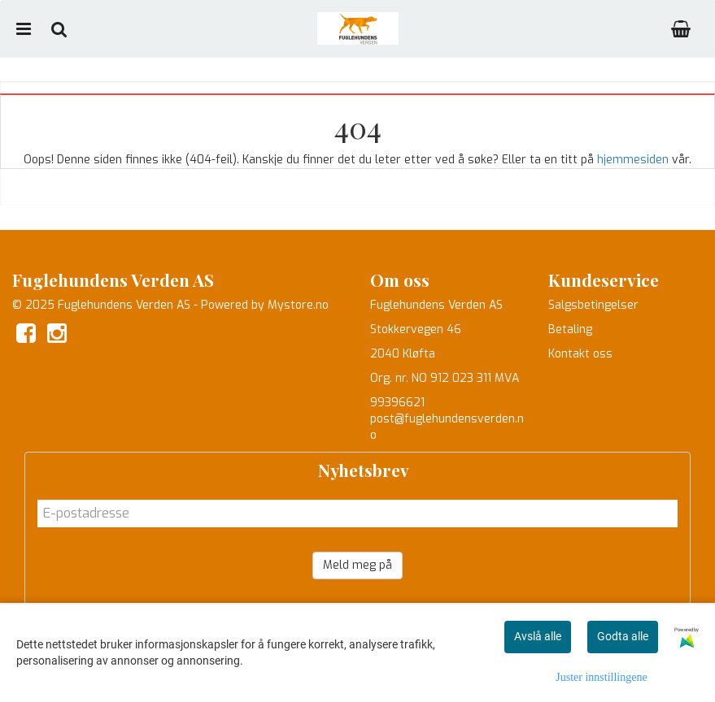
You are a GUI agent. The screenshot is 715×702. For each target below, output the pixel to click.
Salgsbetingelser (593, 305)
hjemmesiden (633, 159)
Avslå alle (537, 636)
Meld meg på (357, 565)
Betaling (570, 329)
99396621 (397, 402)
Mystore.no (298, 305)
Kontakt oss (580, 354)
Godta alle (622, 636)
